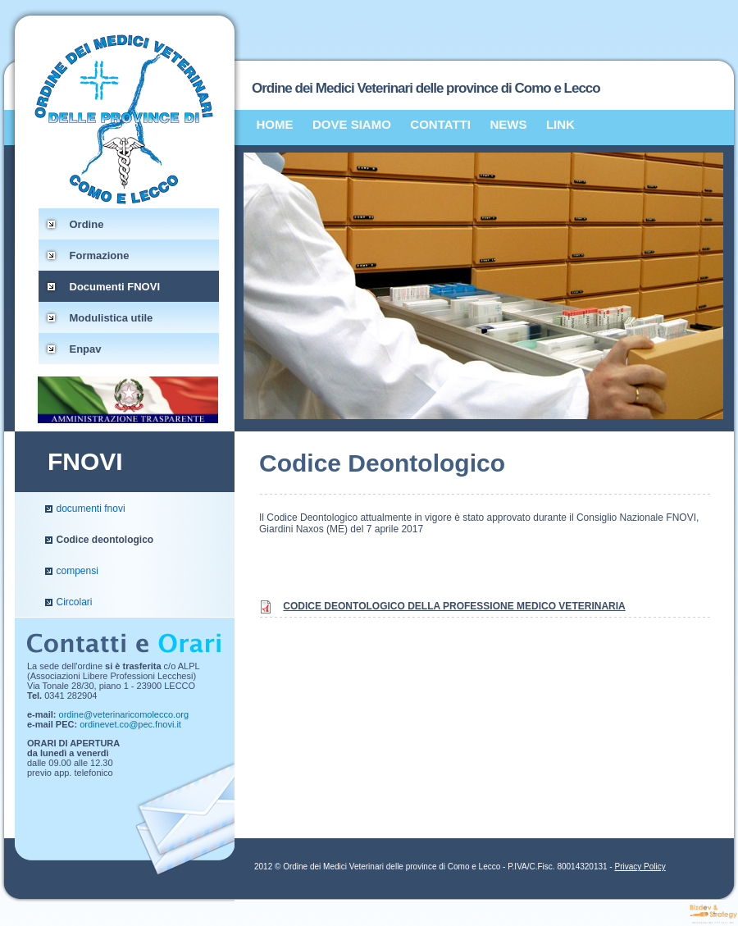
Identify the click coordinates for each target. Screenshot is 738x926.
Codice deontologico (105, 539)
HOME (275, 124)
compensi (77, 571)
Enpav (86, 349)
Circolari (75, 602)
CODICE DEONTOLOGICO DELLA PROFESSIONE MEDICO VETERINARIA (454, 606)
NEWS (508, 124)
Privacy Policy (639, 866)
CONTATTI (440, 124)
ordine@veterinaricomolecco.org (124, 714)
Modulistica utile (111, 318)
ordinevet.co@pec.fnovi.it (130, 724)
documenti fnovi (91, 508)
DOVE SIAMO (351, 124)
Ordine (87, 224)
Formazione (100, 255)
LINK (560, 124)
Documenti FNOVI (115, 287)
